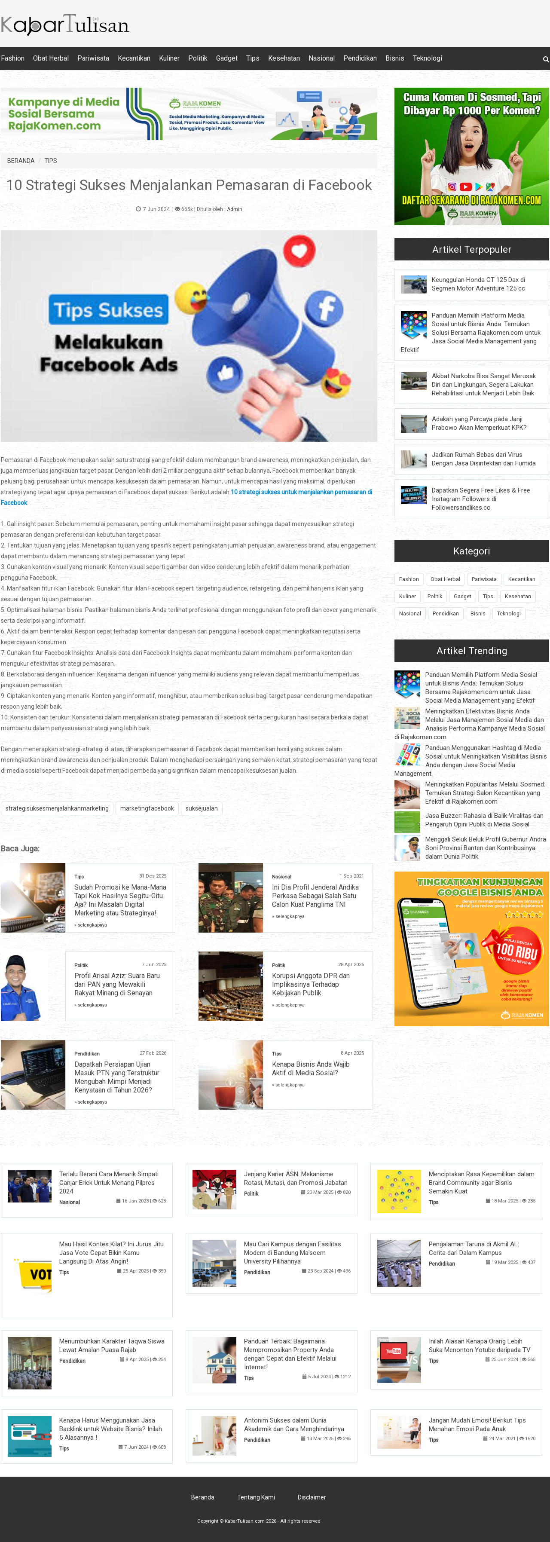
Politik (198, 58)
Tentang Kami (256, 1497)
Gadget (227, 58)
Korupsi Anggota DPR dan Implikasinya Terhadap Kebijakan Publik (311, 984)
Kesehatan (284, 58)
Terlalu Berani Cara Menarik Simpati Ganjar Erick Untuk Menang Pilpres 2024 (109, 1182)
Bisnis (394, 58)
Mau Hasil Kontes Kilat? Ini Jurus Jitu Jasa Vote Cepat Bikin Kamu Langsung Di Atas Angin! (111, 1252)
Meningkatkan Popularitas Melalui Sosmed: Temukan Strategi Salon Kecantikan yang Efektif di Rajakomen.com (485, 792)
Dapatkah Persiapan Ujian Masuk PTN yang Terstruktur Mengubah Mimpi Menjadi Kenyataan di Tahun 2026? (116, 1077)
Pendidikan (360, 58)
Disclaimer (312, 1497)
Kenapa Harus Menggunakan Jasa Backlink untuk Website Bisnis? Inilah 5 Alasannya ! (110, 1429)
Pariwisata (93, 58)
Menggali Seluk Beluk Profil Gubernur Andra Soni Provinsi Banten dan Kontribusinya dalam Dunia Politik (485, 847)
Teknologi (427, 58)
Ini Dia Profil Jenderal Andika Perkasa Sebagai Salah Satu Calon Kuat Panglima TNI (315, 896)
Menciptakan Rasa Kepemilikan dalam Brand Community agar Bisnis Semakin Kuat (482, 1182)
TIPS (50, 160)
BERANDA (21, 160)
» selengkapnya (90, 925)
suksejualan (202, 808)
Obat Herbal (51, 58)
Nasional (322, 58)
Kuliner (169, 58)
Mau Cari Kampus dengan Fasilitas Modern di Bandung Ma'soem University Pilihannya (292, 1252)
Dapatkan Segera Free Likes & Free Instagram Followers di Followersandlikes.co (481, 498)
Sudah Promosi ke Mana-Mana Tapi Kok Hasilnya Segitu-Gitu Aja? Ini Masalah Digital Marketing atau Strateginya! (120, 900)
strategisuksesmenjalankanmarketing (57, 808)
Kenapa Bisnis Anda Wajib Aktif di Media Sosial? (311, 1068)
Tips (253, 58)
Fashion (12, 58)
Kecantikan (134, 58)
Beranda (202, 1497)
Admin (234, 209)
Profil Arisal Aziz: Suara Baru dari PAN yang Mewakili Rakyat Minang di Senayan (117, 984)
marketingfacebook (147, 808)
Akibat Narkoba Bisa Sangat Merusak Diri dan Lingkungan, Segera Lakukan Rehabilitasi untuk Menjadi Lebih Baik (484, 384)
